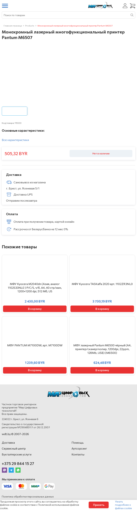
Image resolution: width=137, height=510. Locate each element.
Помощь (78, 442)
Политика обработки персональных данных (28, 496)
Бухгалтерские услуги (16, 454)
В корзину (35, 308)
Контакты (78, 454)
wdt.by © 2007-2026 (15, 434)
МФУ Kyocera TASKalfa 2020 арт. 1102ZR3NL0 (102, 283)
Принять (98, 504)
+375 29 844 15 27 (18, 463)
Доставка (8, 442)
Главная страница (13, 25)
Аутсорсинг (79, 448)
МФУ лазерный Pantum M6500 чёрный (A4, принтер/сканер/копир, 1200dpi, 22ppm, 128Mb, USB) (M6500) (102, 348)
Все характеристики (15, 139)
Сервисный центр (14, 448)
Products (29, 25)
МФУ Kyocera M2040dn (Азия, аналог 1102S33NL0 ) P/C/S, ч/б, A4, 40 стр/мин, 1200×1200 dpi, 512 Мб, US (35, 287)
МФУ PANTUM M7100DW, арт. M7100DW (34, 345)
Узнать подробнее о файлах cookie (123, 504)
